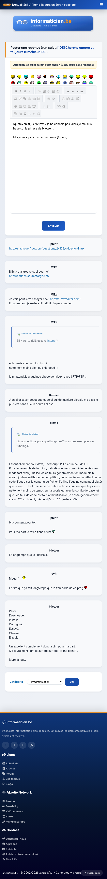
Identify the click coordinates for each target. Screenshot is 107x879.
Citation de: (27, 333)
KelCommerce (12, 811)
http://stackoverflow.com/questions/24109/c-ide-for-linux (46, 248)
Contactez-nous (14, 838)
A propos (9, 843)
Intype (51, 340)
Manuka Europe (13, 821)
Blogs (7, 783)
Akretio (8, 801)
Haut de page (92, 873)
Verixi (7, 816)
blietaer (35, 434)
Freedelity (10, 806)
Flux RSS (9, 859)
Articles (8, 768)
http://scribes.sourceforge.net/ (29, 276)
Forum (8, 773)
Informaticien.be (10, 873)
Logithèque (11, 778)
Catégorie (16, 681)
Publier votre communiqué (20, 854)
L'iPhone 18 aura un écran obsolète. (52, 4)
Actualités (10, 763)
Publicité (9, 849)
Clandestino (37, 333)
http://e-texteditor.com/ (65, 299)
